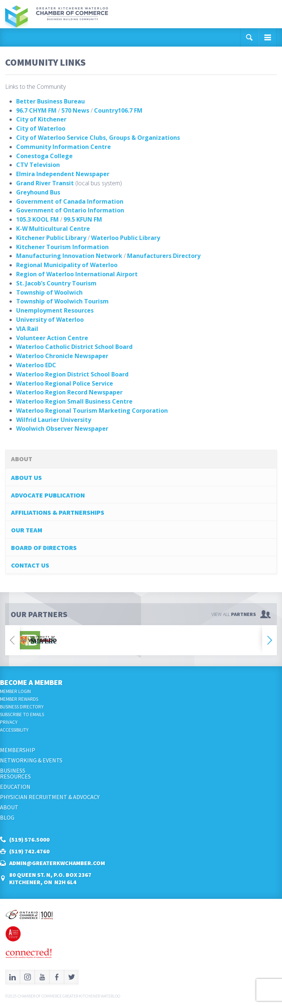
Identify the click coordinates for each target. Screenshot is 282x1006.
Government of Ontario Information (70, 210)
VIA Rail (27, 329)
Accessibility (14, 730)
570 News (75, 110)
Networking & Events (31, 760)
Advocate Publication (48, 495)
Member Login (15, 691)
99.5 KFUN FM (83, 219)
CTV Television (38, 165)
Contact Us (30, 565)
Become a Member (31, 682)
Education (15, 786)
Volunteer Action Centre (52, 338)
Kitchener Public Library (51, 238)
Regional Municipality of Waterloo (67, 265)
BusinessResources (15, 773)
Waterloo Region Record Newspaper (69, 392)
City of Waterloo (40, 128)
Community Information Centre (63, 147)
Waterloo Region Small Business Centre (74, 401)
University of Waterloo (50, 320)
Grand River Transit (45, 183)
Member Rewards (19, 699)
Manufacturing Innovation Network (69, 256)
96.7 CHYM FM (36, 110)
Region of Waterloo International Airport (77, 274)
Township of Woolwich (49, 292)
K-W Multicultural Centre (53, 229)
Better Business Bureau (50, 101)
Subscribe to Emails (22, 714)
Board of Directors (44, 547)
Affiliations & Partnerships (57, 512)
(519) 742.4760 (29, 851)
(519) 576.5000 (29, 839)
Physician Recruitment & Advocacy (50, 797)
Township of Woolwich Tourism (62, 301)
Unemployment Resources (55, 310)
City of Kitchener (41, 119)
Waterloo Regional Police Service (64, 383)
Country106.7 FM (118, 110)
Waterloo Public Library (125, 238)
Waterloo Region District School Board (72, 374)
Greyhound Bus (38, 192)
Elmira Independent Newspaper (62, 174)
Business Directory (22, 707)
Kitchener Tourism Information (62, 247)
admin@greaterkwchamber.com (57, 863)
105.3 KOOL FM (37, 219)
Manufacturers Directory (163, 256)
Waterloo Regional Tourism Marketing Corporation (92, 411)
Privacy (9, 722)
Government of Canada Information (69, 201)
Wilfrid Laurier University (53, 420)
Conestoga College (44, 156)
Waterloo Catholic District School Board (74, 347)
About (9, 807)
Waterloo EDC (36, 365)
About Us (26, 477)
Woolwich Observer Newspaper (62, 428)
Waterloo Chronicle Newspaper (62, 356)
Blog (7, 817)
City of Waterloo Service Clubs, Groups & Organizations (98, 138)
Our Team (26, 530)
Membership (17, 750)
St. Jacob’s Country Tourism (56, 283)
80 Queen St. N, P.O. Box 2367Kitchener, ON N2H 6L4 (50, 878)
